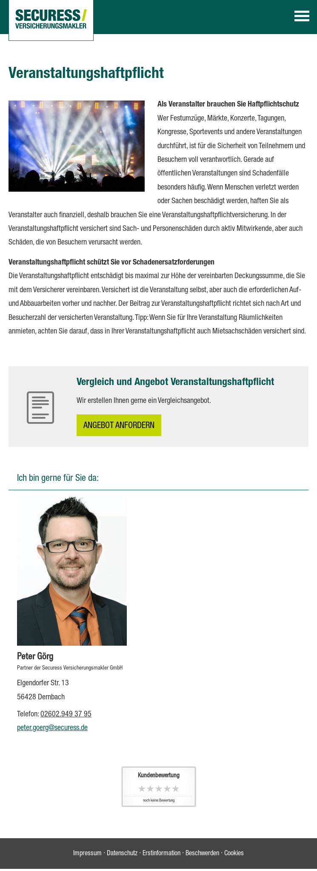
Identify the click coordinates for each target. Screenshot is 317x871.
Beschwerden (202, 854)
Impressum (87, 854)
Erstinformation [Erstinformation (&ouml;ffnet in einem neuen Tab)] (161, 854)
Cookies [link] (234, 854)
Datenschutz (122, 854)
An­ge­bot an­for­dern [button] (118, 426)
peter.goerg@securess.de (52, 728)
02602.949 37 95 (65, 715)
